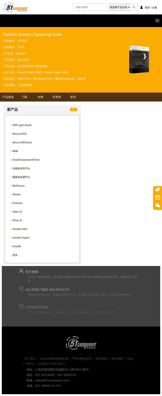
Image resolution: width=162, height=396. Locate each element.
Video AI (17, 211)
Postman (17, 203)
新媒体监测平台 (21, 177)
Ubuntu (16, 194)
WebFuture (18, 185)
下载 (24, 97)
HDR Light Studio (22, 125)
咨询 (73, 97)
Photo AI (17, 220)
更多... (16, 255)
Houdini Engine (21, 237)
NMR (15, 151)
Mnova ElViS (19, 133)
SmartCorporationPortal (26, 159)
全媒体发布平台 (21, 168)
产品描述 (8, 97)
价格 (40, 97)
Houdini (16, 246)
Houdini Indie (19, 229)
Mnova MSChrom (22, 142)
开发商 (56, 97)
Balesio (21, 53)
